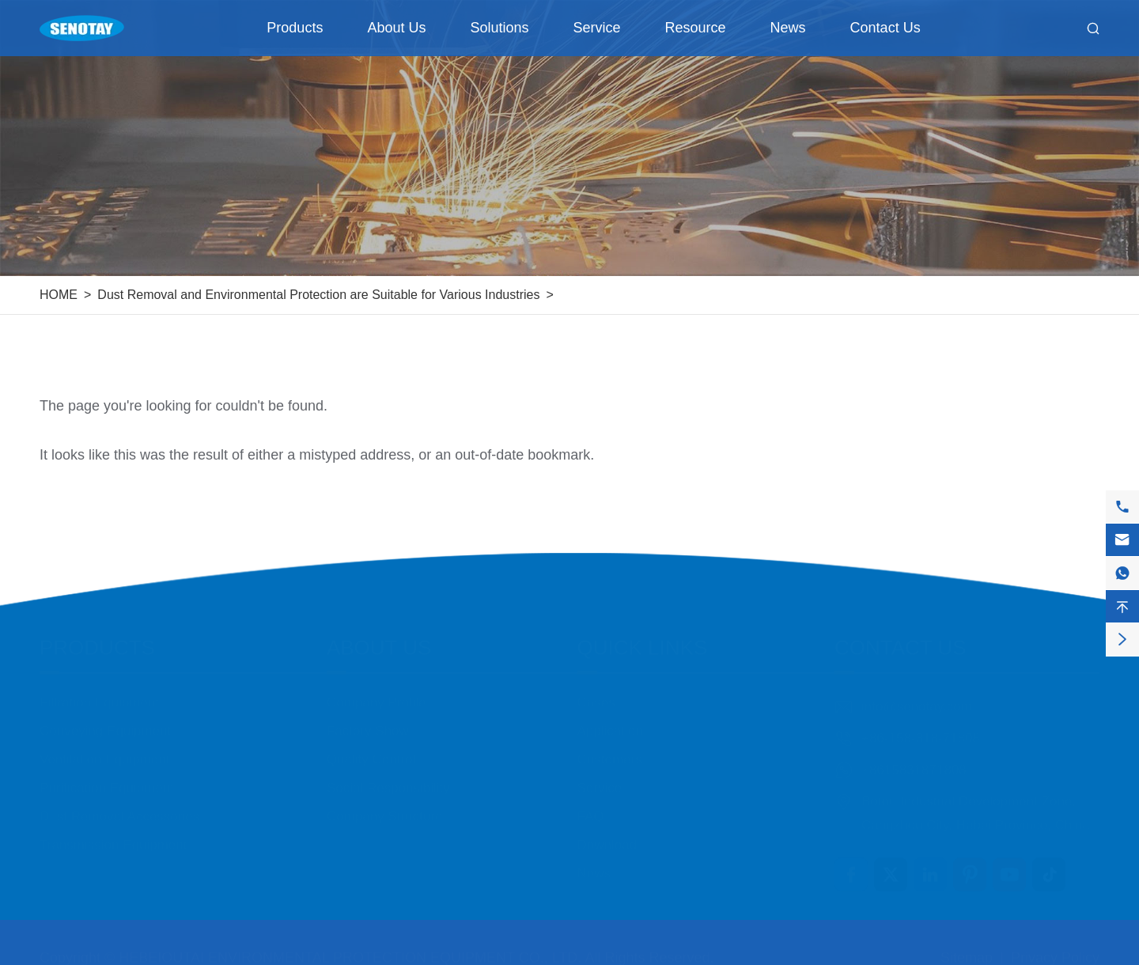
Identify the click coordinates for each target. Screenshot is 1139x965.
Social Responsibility (388, 779)
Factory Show (368, 722)
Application (610, 722)
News (788, 28)
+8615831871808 (914, 761)
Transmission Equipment (113, 836)
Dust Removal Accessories (119, 808)
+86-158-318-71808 (920, 729)
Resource (695, 28)
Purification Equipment (107, 779)
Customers (609, 751)
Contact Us (885, 28)
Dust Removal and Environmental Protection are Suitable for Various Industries (318, 294)
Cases (596, 694)
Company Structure (384, 808)
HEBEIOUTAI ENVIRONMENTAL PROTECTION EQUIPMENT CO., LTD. (350, 949)
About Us (396, 28)
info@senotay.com (916, 698)
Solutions (499, 28)
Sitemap (966, 949)
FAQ (590, 808)
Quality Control (371, 751)
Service (597, 28)
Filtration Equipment (99, 694)
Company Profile (376, 694)
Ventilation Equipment (104, 751)
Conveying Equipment (105, 722)
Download (607, 836)
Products (295, 28)
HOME (59, 294)
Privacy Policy (1055, 949)
